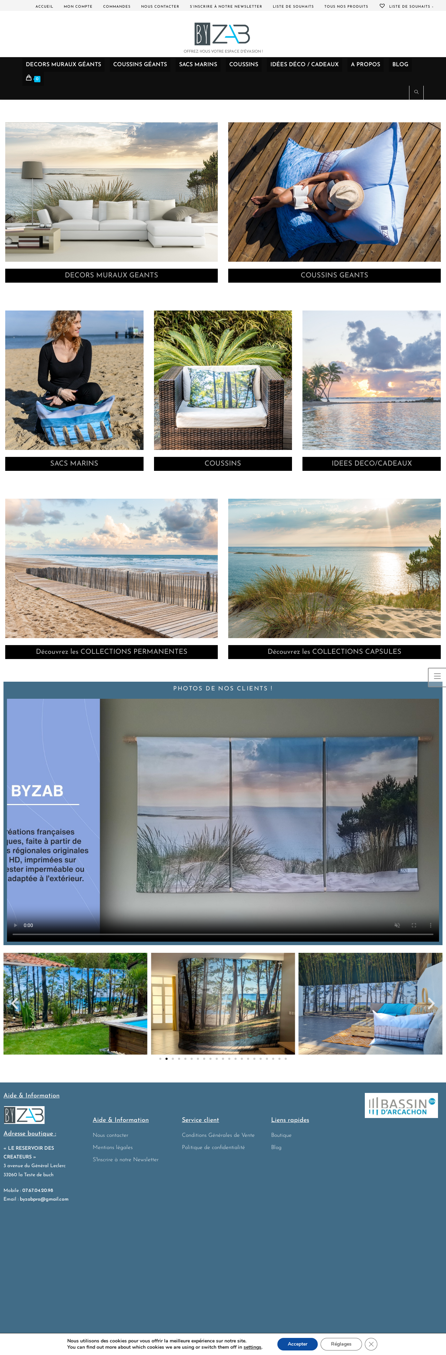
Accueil (44, 7)
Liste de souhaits (293, 7)
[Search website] (416, 93)
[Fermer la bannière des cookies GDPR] (371, 1344)
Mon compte (78, 7)
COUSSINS (223, 463)
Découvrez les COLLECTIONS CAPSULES (334, 652)
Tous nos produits (346, 7)
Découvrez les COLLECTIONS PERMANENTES (111, 652)
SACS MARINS (74, 463)
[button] (14, 1003)
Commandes (117, 7)
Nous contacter (160, 7)
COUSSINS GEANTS (334, 275)
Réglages (341, 1344)
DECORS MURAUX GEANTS (111, 275)
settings (252, 1347)
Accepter (297, 1344)
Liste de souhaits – (406, 7)
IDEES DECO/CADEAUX (372, 463)
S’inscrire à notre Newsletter (226, 7)
